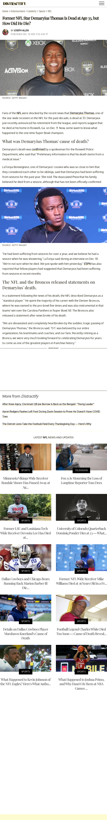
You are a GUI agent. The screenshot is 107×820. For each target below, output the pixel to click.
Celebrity (31, 11)
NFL (50, 11)
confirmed (38, 149)
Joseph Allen (21, 30)
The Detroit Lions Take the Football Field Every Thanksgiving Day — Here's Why (46, 423)
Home (5, 11)
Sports (42, 11)
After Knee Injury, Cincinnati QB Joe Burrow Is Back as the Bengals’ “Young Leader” (48, 404)
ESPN (87, 263)
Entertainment (18, 11)
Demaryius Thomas (82, 113)
